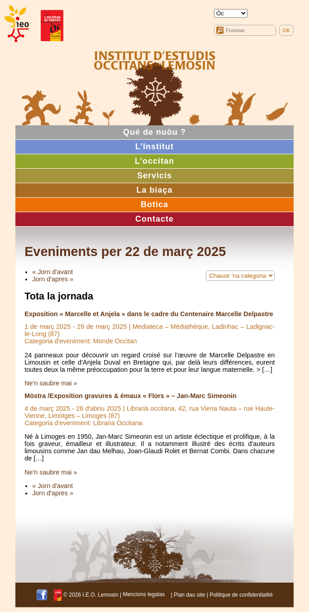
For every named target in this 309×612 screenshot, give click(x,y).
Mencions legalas (144, 594)
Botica (154, 204)
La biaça (154, 190)
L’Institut (154, 146)
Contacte (154, 218)
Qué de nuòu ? (154, 132)
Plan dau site (189, 594)
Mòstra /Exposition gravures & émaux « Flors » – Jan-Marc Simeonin (130, 395)
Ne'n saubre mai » (50, 383)
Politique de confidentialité (240, 594)
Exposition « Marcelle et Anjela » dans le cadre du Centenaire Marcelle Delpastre (148, 314)
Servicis (154, 175)
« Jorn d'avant (52, 271)
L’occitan (154, 161)
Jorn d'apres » (52, 279)
